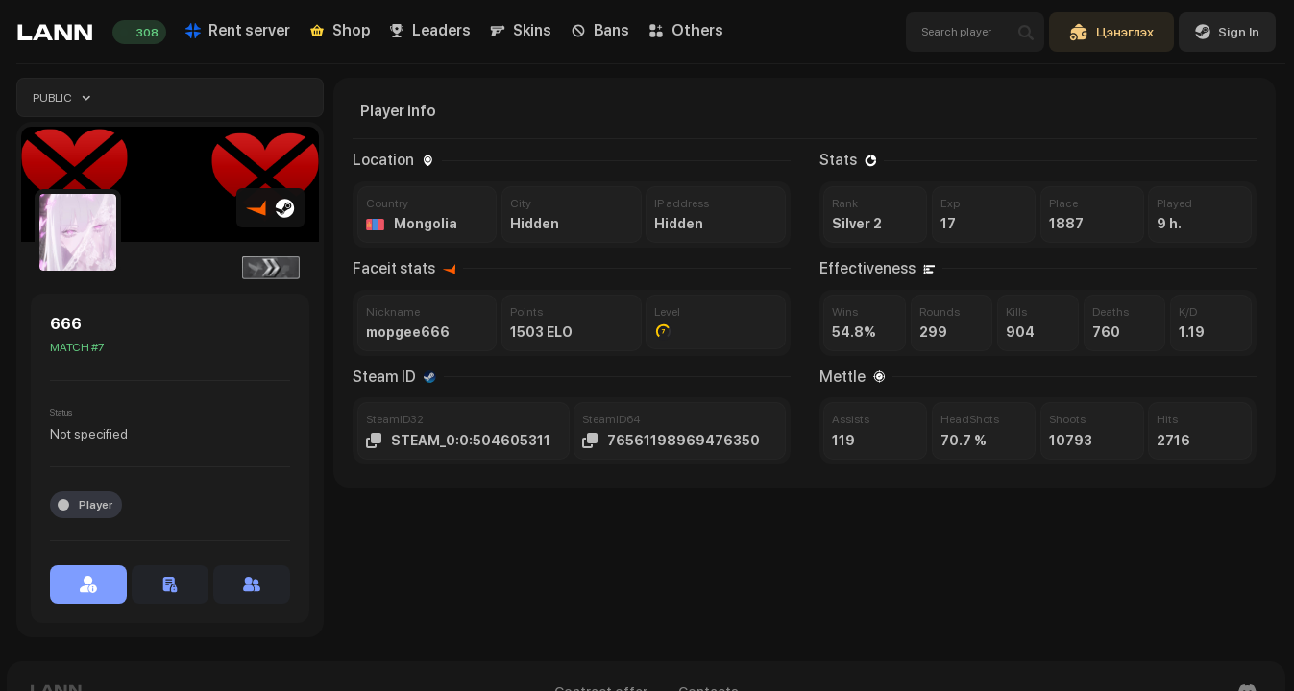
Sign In (1227, 31)
